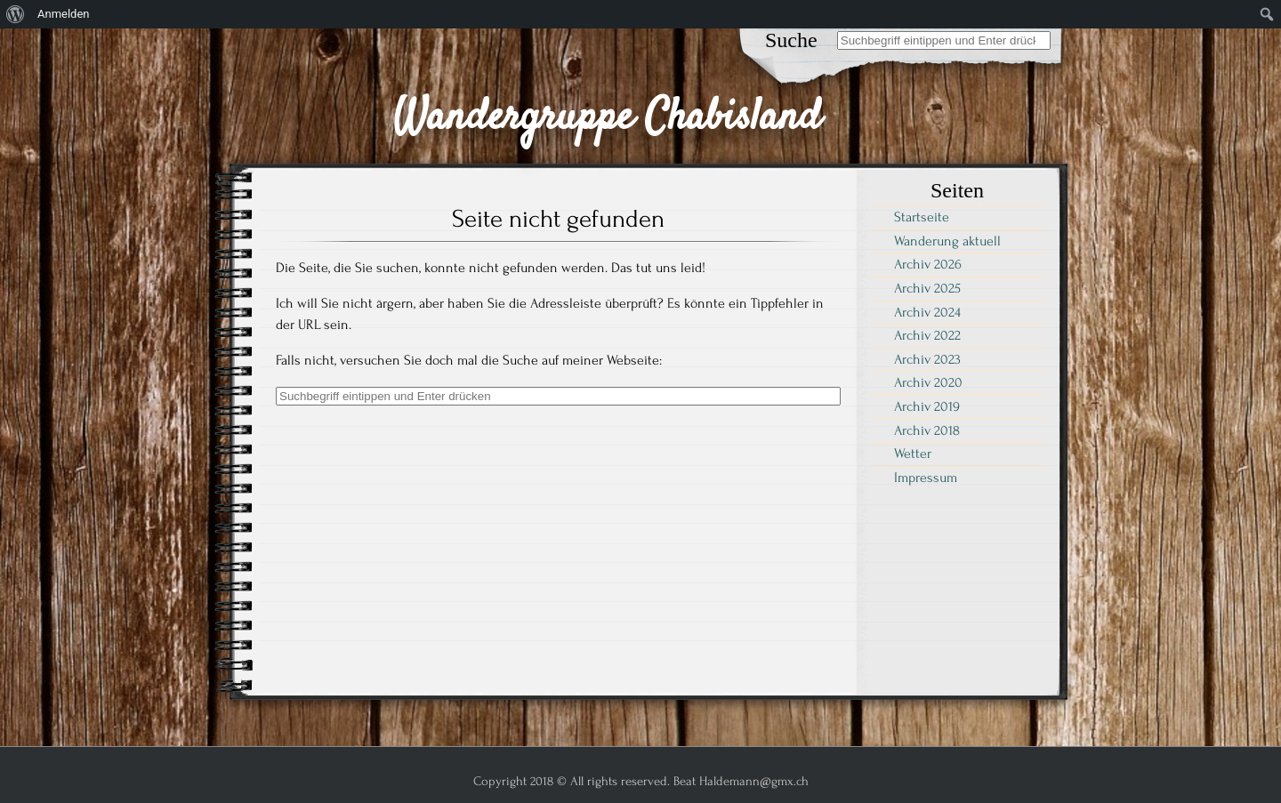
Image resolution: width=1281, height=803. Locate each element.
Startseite (921, 217)
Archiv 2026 (928, 264)
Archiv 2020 (928, 382)
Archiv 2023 (927, 359)
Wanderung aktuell (947, 241)
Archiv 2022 (927, 335)
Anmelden (63, 13)
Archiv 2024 (927, 312)
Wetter (912, 454)
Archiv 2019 (927, 406)
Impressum (925, 478)
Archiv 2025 (927, 288)
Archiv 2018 (927, 430)
